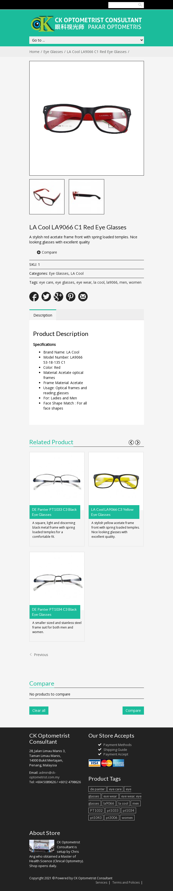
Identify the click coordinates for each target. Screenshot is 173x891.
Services (101, 882)
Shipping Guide (115, 749)
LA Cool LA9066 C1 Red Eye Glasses (97, 51)
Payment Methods (117, 744)
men (123, 282)
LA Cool (77, 273)
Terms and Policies (126, 882)
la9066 (112, 282)
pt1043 (96, 818)
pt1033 (112, 810)
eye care (46, 282)
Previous (38, 654)
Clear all (38, 710)
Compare (49, 252)
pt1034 (128, 810)
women (135, 282)
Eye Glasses (53, 51)
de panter (97, 789)
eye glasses (64, 282)
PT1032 (96, 810)
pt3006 (111, 818)
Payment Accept (115, 754)
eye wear (83, 282)
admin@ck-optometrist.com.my (44, 775)
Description (42, 315)
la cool (99, 282)
